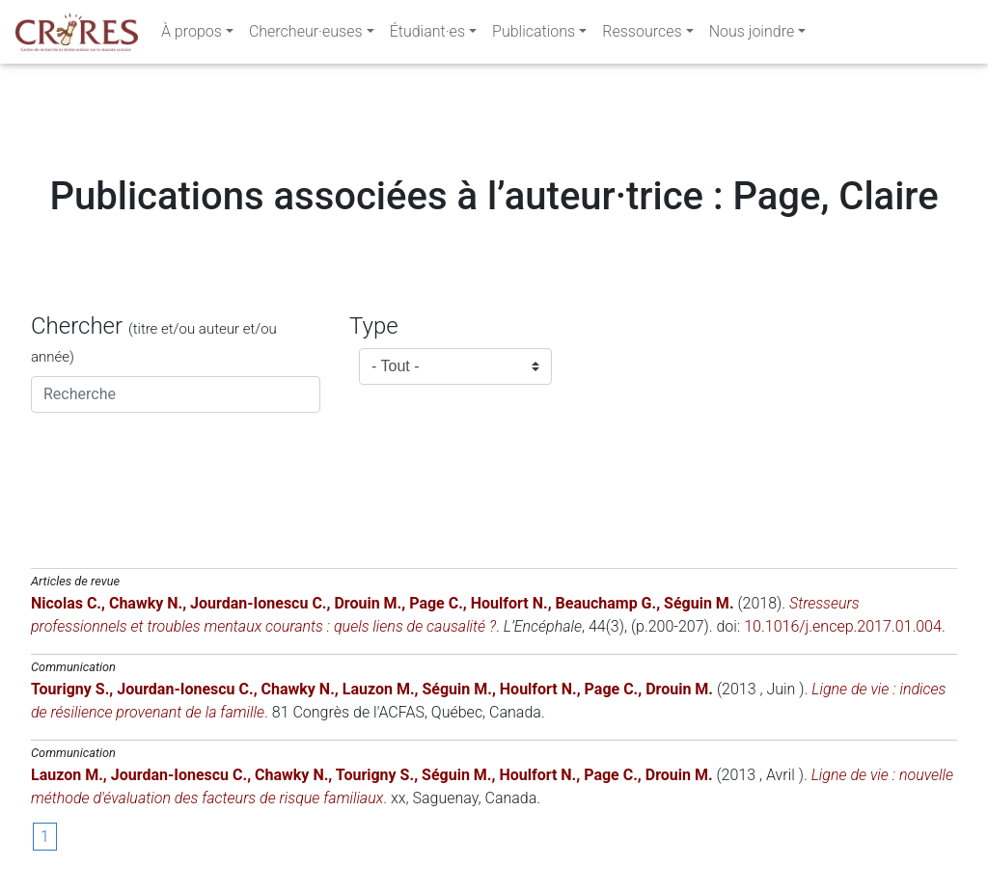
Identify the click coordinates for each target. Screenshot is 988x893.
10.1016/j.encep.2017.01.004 (843, 626)
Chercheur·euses (306, 35)
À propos (191, 35)
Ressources (641, 35)
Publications (533, 35)
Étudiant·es (427, 35)
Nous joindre (752, 35)
